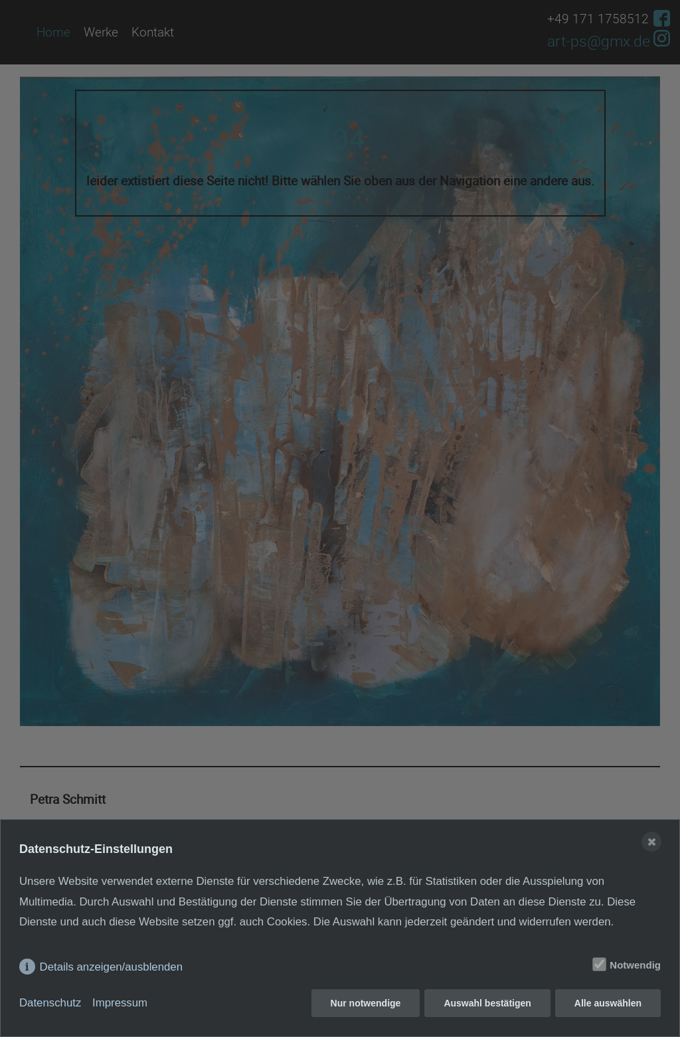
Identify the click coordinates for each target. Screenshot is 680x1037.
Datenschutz (50, 1002)
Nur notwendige (366, 1003)
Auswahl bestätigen (487, 1003)
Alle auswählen (607, 1003)
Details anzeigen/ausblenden (111, 967)
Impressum (119, 1002)
